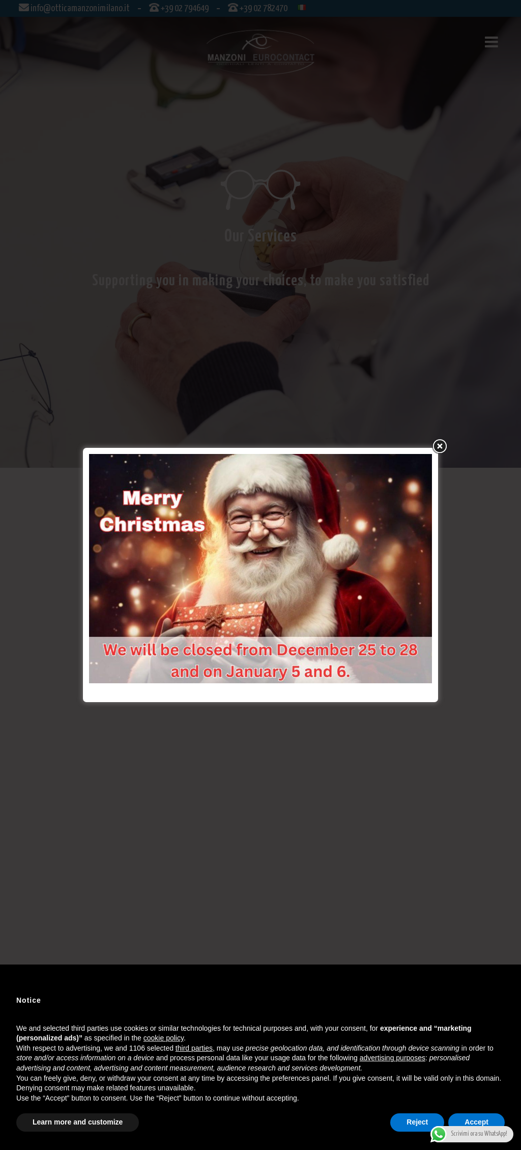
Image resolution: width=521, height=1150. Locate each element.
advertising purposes (392, 1058)
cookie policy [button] (163, 1038)
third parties (194, 1048)
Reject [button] (417, 1122)
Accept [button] (476, 1122)
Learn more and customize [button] (78, 1122)
